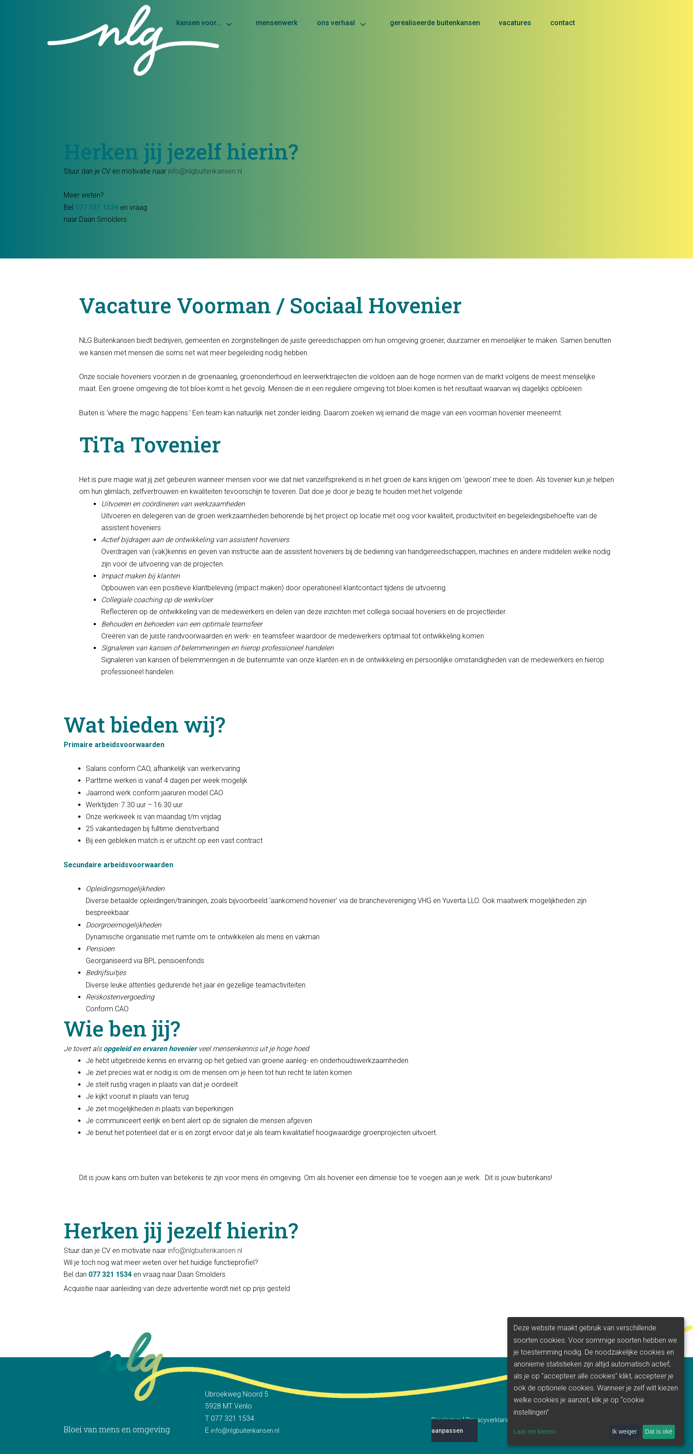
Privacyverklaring (490, 1420)
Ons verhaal (336, 23)
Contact (562, 23)
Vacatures (515, 23)
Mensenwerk (276, 23)
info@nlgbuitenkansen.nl (205, 171)
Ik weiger (624, 1431)
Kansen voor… (198, 23)
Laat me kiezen (535, 1431)
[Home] (346, 49)
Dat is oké (658, 1431)
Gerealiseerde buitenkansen (435, 23)
